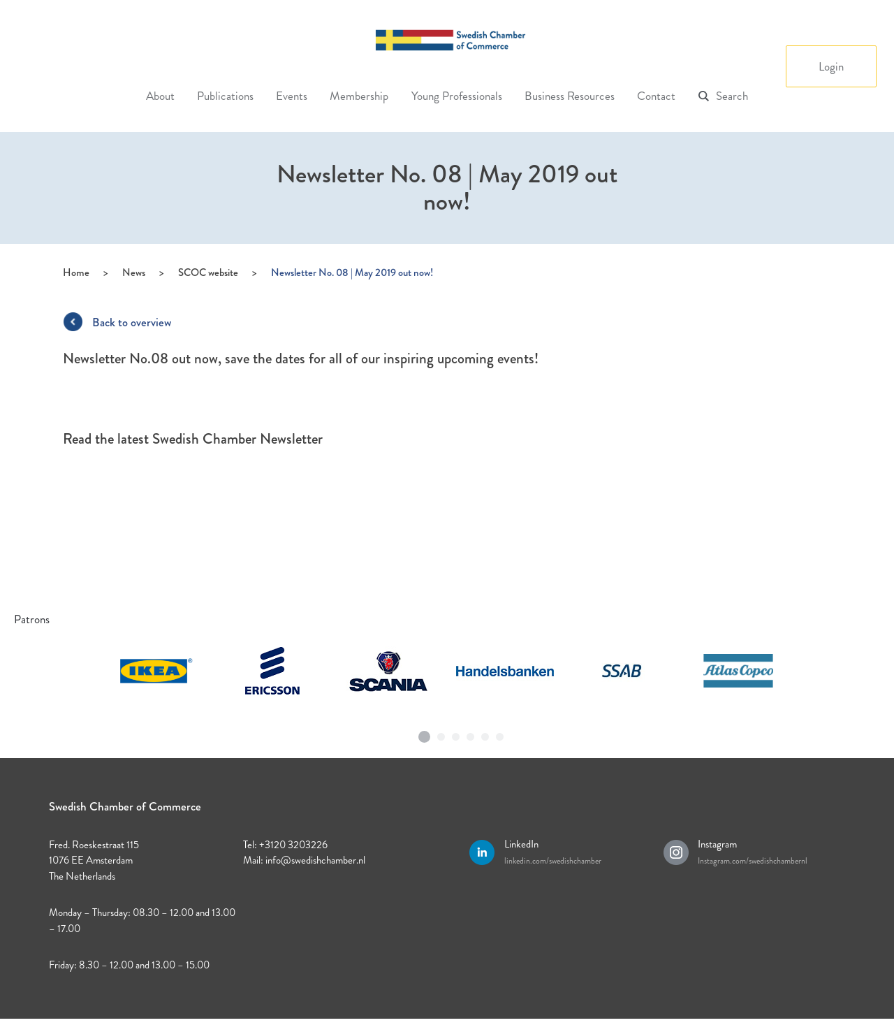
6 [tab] (500, 733)
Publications (225, 95)
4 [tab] (471, 733)
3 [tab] (456, 733)
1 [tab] (424, 731)
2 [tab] (441, 733)
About (160, 95)
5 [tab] (485, 733)
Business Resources (570, 95)
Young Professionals (456, 95)
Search (732, 95)
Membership (359, 95)
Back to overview (131, 322)
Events (291, 95)
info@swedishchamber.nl (315, 860)
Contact (656, 95)
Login (831, 66)
